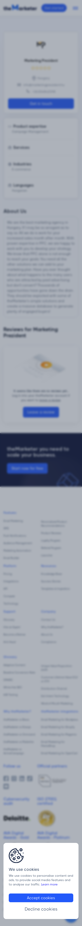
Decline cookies (41, 909)
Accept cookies (41, 898)
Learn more (49, 884)
